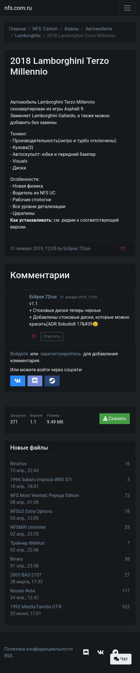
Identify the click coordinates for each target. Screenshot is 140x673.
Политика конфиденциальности (38, 649)
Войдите (19, 354)
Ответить (51, 336)
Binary (16, 559)
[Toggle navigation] (127, 8)
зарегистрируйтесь (60, 354)
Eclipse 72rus (76, 248)
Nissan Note (22, 591)
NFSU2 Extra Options (31, 511)
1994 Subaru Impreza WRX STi (41, 479)
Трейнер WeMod (27, 543)
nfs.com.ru (18, 8)
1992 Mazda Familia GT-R (36, 606)
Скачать (114, 418)
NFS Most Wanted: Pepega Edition (44, 495)
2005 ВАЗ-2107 (25, 575)
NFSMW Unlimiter (28, 527)
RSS (8, 656)
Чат (121, 659)
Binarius (18, 463)
